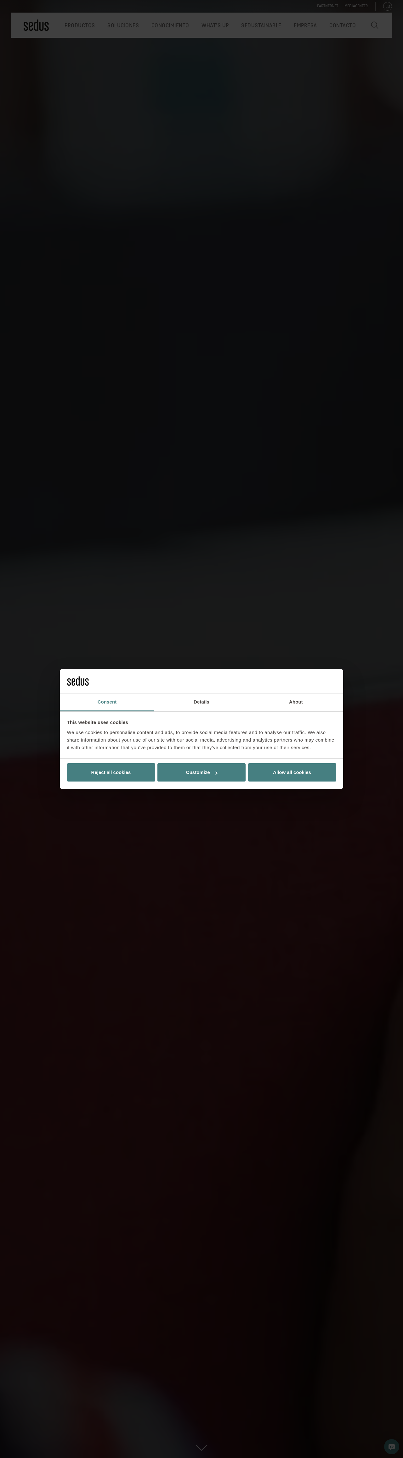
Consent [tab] (107, 701)
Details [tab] (201, 701)
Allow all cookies (292, 772)
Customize (202, 772)
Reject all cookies (111, 772)
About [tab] (296, 701)
